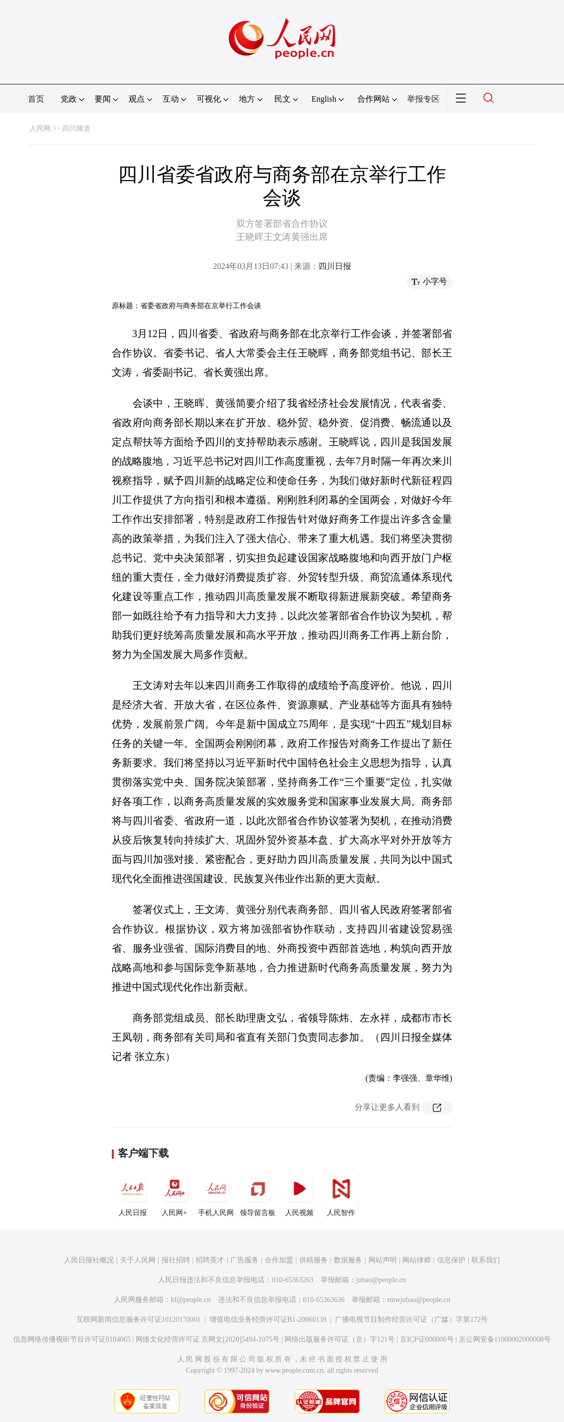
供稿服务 (313, 1260)
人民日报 (132, 1194)
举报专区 (423, 99)
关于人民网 (137, 1260)
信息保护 (451, 1260)
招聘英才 (210, 1260)
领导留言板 (257, 1194)
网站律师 (416, 1260)
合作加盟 (279, 1260)
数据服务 (348, 1260)
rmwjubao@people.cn (418, 1300)
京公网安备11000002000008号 (505, 1339)
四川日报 (335, 266)
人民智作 (341, 1194)
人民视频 (299, 1194)
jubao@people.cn (381, 1280)
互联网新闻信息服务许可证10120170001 (138, 1319)
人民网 (40, 128)
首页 (36, 99)
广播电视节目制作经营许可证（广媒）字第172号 (411, 1319)
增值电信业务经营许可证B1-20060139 (268, 1319)
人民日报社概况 (89, 1260)
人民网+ (174, 1194)
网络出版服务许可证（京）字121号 (340, 1339)
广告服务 (244, 1260)
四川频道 (76, 128)
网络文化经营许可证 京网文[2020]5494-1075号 (208, 1339)
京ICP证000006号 (427, 1339)
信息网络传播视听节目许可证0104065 (72, 1339)
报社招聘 (176, 1260)
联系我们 (486, 1260)
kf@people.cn (191, 1300)
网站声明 (382, 1260)
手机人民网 (216, 1194)
